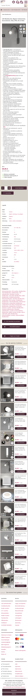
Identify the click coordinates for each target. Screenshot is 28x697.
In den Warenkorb (19, 188)
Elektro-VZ (3, 654)
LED (15, 248)
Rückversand (18, 620)
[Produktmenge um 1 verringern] (2, 188)
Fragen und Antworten (20, 603)
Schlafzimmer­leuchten (14, 297)
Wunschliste (8, 193)
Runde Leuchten (5, 608)
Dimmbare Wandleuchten (18, 298)
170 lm (15, 252)
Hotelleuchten (5, 295)
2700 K (15, 250)
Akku (20, 227)
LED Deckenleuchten (6, 603)
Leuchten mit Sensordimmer (16, 310)
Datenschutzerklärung (8, 687)
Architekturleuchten (5, 606)
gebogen (21, 214)
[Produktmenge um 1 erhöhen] (9, 188)
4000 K (18, 250)
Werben (3, 651)
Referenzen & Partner (6, 635)
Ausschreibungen (5, 639)
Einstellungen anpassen (19, 687)
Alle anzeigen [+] (15, 273)
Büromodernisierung (20, 606)
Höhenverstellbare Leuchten (8, 315)
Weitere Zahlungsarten (20, 650)
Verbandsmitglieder (5, 642)
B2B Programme (5, 644)
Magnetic (11, 216)
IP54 (15, 254)
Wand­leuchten (22, 291)
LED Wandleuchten (6, 292)
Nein (15, 236)
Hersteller (3, 649)
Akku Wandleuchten (12, 313)
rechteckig (15, 214)
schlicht (14, 220)
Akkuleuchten (5, 312)
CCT (15, 227)
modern (10, 220)
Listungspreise (18, 615)
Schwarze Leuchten (6, 307)
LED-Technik (16, 245)
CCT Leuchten (4, 610)
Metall (10, 218)
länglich (10, 214)
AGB (16, 664)
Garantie (17, 625)
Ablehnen (14, 694)
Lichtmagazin (18, 618)
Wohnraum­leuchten (6, 291)
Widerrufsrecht (18, 671)
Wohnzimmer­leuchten (7, 298)
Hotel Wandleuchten (14, 301)
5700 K (22, 250)
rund (18, 214)
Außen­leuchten (15, 292)
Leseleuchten (5, 300)
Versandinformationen (15, 326)
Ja (14, 232)
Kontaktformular (19, 673)
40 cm (13, 277)
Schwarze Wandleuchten (17, 307)
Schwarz (10, 211)
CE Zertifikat (16, 261)
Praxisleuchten (18, 304)
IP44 (4, 126)
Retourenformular (19, 610)
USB (17, 227)
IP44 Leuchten (12, 300)
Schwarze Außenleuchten (8, 309)
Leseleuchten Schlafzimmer (15, 303)
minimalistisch (19, 220)
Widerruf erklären (19, 676)
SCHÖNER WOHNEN (6, 625)
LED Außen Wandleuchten (15, 295)
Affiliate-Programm (5, 637)
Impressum (17, 666)
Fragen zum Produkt (14, 336)
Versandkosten (18, 613)
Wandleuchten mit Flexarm (15, 306)
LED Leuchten (15, 291)
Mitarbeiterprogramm (6, 647)
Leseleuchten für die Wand (8, 304)
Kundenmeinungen (19, 608)
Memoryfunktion (5, 613)
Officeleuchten (4, 620)
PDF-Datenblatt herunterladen (13, 321)
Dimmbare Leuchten (14, 294)
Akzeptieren (14, 690)
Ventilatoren (4, 622)
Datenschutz (18, 669)
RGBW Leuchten (5, 615)
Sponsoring (17, 622)
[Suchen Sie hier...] (13, 5)
